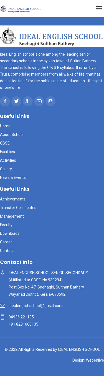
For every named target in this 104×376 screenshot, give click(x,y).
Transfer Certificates (18, 207)
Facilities (7, 152)
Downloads (9, 233)
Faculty (6, 225)
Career (6, 242)
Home (5, 126)
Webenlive (95, 360)
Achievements (13, 199)
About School (12, 134)
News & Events (13, 177)
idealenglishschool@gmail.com (36, 305)
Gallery (6, 169)
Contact (7, 250)
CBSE (5, 143)
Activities (8, 160)
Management (12, 216)
